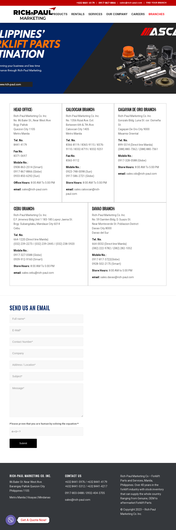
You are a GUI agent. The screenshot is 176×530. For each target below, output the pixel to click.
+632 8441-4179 (85, 2)
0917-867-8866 (107, 2)
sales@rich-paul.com (131, 3)
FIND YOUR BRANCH (156, 3)
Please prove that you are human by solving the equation (44, 423)
